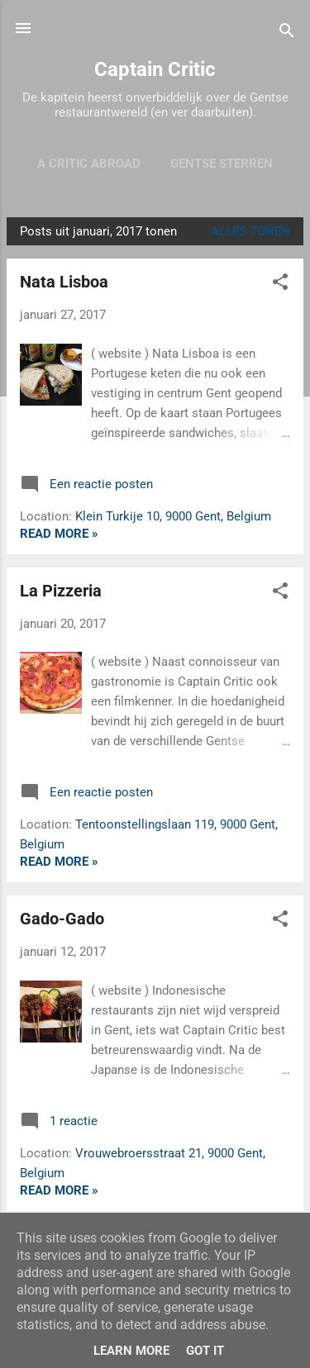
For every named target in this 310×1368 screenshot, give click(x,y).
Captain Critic (155, 69)
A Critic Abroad (89, 163)
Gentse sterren (221, 163)
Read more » (59, 533)
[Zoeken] (287, 33)
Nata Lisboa (64, 282)
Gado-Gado (62, 919)
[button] (280, 284)
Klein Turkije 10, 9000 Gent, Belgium (173, 516)
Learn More (131, 1350)
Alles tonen (250, 231)
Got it (205, 1350)
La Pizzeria (61, 591)
